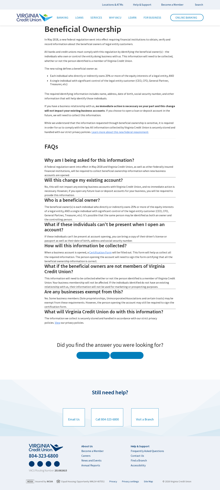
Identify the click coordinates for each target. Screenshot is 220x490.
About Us (87, 443)
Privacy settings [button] (130, 480)
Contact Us (137, 452)
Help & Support (142, 4)
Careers (85, 452)
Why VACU (115, 17)
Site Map (148, 480)
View (57, 321)
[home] (48, 445)
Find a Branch (139, 457)
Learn (132, 17)
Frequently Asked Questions (147, 448)
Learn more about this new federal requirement (120, 131)
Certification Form (100, 251)
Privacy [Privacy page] (113, 480)
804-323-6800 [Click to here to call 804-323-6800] (47, 454)
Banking (62, 17)
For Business (152, 17)
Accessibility (138, 462)
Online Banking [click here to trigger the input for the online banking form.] (186, 17)
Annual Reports (90, 462)
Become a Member (172, 4)
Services (96, 17)
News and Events (91, 457)
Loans (79, 17)
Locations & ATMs (112, 4)
